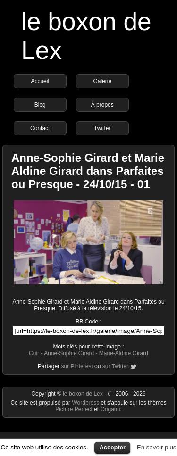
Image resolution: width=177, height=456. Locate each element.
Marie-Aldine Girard (123, 353)
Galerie (102, 81)
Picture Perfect (74, 409)
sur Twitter (115, 366)
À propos (102, 104)
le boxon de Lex (83, 393)
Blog (40, 104)
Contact (40, 128)
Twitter (102, 128)
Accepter (112, 447)
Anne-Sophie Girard (69, 353)
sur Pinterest (77, 366)
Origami (110, 409)
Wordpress (86, 402)
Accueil (40, 81)
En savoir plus (157, 447)
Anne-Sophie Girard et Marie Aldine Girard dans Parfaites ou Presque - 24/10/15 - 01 (87, 171)
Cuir (34, 353)
